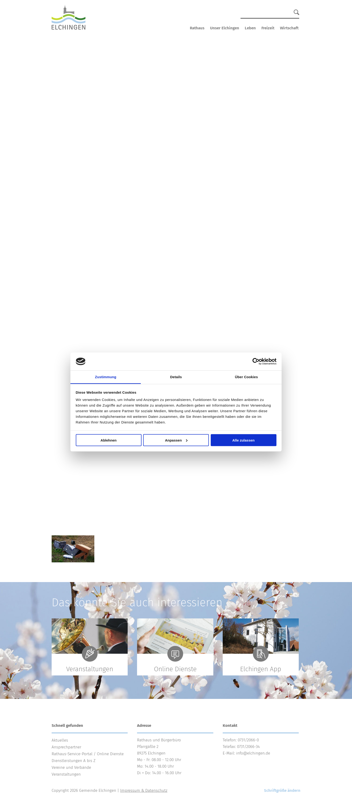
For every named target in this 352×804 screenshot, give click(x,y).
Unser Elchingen (224, 28)
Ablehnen (108, 440)
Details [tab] (176, 377)
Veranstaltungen (66, 774)
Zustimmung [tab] (105, 377)
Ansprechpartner (66, 747)
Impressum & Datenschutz (143, 790)
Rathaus (197, 28)
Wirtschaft (289, 28)
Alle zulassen (243, 440)
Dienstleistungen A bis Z (74, 760)
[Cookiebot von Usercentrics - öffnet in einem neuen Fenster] (255, 361)
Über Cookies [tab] (246, 377)
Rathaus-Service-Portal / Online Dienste (88, 753)
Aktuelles (60, 740)
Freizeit (267, 28)
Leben (250, 28)
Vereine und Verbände (71, 767)
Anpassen (176, 440)
